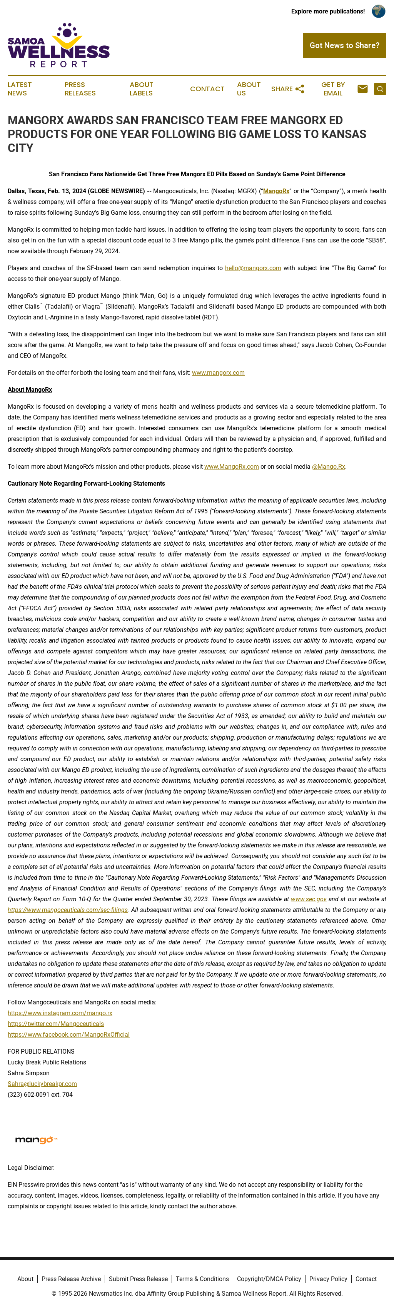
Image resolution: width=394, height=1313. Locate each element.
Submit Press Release (138, 1279)
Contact (207, 89)
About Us (249, 88)
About (25, 1279)
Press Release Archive (71, 1279)
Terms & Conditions (202, 1279)
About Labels (142, 88)
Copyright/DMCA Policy (269, 1279)
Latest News (20, 88)
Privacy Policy (328, 1279)
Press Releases (80, 88)
